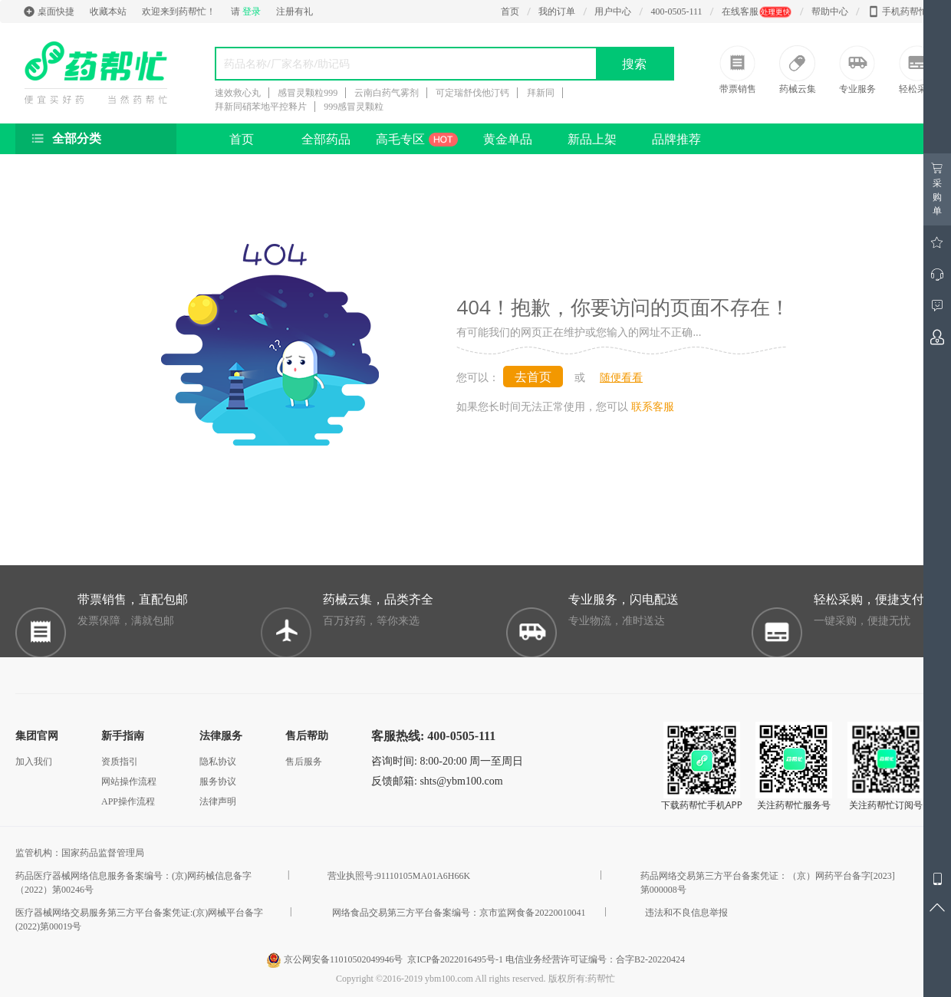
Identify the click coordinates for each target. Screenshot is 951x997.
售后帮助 (306, 736)
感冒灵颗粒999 (307, 92)
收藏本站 (108, 11)
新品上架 (592, 138)
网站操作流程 (128, 781)
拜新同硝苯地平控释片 (261, 106)
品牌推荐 (676, 138)
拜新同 (540, 92)
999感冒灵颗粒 (353, 106)
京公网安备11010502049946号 (336, 959)
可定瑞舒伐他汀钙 (472, 92)
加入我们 (33, 761)
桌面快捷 (48, 11)
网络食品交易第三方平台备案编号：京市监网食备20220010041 (458, 912)
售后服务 (303, 761)
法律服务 (220, 736)
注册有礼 (294, 11)
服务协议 (217, 781)
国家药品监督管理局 (105, 852)
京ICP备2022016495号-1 (455, 959)
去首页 (533, 376)
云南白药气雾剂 (386, 92)
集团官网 (36, 736)
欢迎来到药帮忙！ (179, 11)
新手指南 (122, 736)
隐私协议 (217, 761)
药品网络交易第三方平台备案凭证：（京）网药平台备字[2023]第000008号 (767, 882)
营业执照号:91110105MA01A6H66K (398, 875)
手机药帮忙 (897, 11)
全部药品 (325, 138)
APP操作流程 (128, 801)
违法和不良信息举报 (686, 912)
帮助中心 (829, 11)
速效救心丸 (238, 92)
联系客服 (652, 406)
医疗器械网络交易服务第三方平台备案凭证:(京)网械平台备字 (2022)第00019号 (139, 919)
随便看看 (621, 377)
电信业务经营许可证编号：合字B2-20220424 (595, 959)
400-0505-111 (676, 11)
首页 (510, 11)
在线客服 (757, 11)
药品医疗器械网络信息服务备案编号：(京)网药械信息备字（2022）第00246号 (133, 882)
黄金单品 (507, 138)
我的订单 (556, 11)
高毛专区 (417, 138)
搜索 (634, 63)
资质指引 (119, 761)
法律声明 (217, 801)
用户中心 (612, 11)
